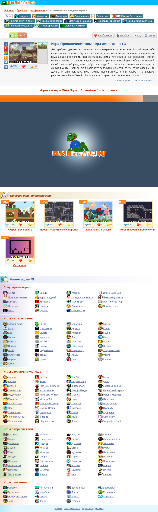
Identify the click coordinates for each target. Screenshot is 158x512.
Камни (104, 332)
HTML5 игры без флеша (126, 16)
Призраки (74, 461)
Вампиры (42, 434)
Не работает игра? (144, 80)
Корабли (42, 492)
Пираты (73, 456)
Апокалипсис (12, 324)
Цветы (40, 359)
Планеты (105, 346)
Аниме (9, 293)
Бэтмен (9, 381)
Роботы (41, 465)
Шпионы (105, 474)
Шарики (104, 359)
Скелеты (42, 470)
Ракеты (73, 496)
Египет (104, 328)
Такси (8, 501)
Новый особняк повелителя (137, 216)
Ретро (8, 310)
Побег (8, 350)
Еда (7, 332)
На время (10, 306)
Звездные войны (109, 386)
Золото (41, 332)
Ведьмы (73, 434)
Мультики (74, 341)
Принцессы (106, 461)
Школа (9, 363)
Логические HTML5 (73, 26)
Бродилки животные (107, 21)
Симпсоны (75, 408)
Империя (74, 332)
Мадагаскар (12, 394)
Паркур (41, 346)
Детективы (11, 443)
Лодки (72, 492)
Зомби (9, 448)
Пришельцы (12, 465)
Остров (9, 346)
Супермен (106, 412)
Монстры (42, 452)
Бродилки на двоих (49, 21)
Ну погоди (106, 399)
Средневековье (109, 350)
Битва (40, 324)
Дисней (9, 386)
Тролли (41, 474)
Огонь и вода (12, 403)
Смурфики (43, 412)
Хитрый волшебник (20, 216)
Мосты (41, 341)
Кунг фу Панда (77, 390)
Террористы (12, 474)
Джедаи (41, 443)
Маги (8, 452)
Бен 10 (73, 377)
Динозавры (58, 16)
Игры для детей (45, 297)
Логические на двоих (77, 21)
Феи (71, 474)
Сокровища (75, 350)
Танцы (41, 355)
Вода (8, 328)
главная (58, 508)
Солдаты (74, 470)
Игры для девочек (15, 297)
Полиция (10, 461)
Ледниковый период (111, 390)
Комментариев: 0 (123, 80)
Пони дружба (107, 403)
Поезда (41, 496)
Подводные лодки (15, 496)
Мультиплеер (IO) (110, 301)
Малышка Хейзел (46, 394)
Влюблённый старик (98, 216)
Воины (9, 439)
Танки (40, 501)
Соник (72, 412)
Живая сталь (76, 386)
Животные (40, 16)
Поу (7, 408)
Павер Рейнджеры (47, 403)
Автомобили (44, 487)
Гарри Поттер (76, 381)
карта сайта (87, 508)
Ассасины (10, 434)
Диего (103, 381)
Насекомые (106, 452)
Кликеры (10, 301)
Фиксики (42, 416)
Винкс (40, 381)
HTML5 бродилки (46, 26)
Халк (72, 416)
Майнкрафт (75, 301)
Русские (41, 310)
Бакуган (41, 377)
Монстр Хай (43, 399)
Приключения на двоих (19, 21)
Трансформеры (13, 416)
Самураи (10, 470)
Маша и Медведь (109, 394)
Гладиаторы (44, 439)
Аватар (9, 377)
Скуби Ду (105, 408)
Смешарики (12, 412)
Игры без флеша (109, 293)
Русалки (73, 465)
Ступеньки (20, 251)
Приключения (79, 16)
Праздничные (76, 306)
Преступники (44, 461)
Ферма (104, 355)
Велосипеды (76, 487)
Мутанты (74, 452)
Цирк (72, 359)
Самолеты (106, 496)
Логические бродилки (18, 26)
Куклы (104, 448)
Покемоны (106, 456)
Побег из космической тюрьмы (59, 216)
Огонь (103, 341)
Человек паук (12, 421)
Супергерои (12, 355)
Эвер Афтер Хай (109, 421)
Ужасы (72, 355)
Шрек (72, 421)
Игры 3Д (73, 293)
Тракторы (74, 501)
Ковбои (73, 448)
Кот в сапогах (44, 390)
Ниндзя (9, 456)
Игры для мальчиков (80, 297)
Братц (103, 377)
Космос (9, 337)
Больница (74, 324)
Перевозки (75, 346)
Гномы (72, 439)
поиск (66, 508)
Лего (71, 337)
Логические (100, 16)
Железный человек (47, 386)
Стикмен (105, 470)
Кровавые (42, 301)
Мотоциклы (106, 492)
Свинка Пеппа (45, 408)
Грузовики (11, 492)
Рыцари (104, 465)
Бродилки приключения (137, 21)
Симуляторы (76, 310)
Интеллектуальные (110, 297)
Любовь (9, 341)
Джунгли (73, 328)
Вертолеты (106, 487)
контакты (75, 508)
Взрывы (104, 324)
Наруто (73, 399)
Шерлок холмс (45, 421)
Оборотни (42, 456)
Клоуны (41, 448)
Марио (72, 394)
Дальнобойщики (109, 439)
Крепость (42, 337)
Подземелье (44, 350)
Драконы (74, 443)
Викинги (105, 434)
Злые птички (12, 390)
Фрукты (9, 359)
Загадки (41, 293)
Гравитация (43, 328)
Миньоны (10, 399)
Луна (103, 337)
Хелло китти (107, 416)
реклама (99, 508)
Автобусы (10, 487)
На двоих (22, 16)
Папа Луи (74, 403)
